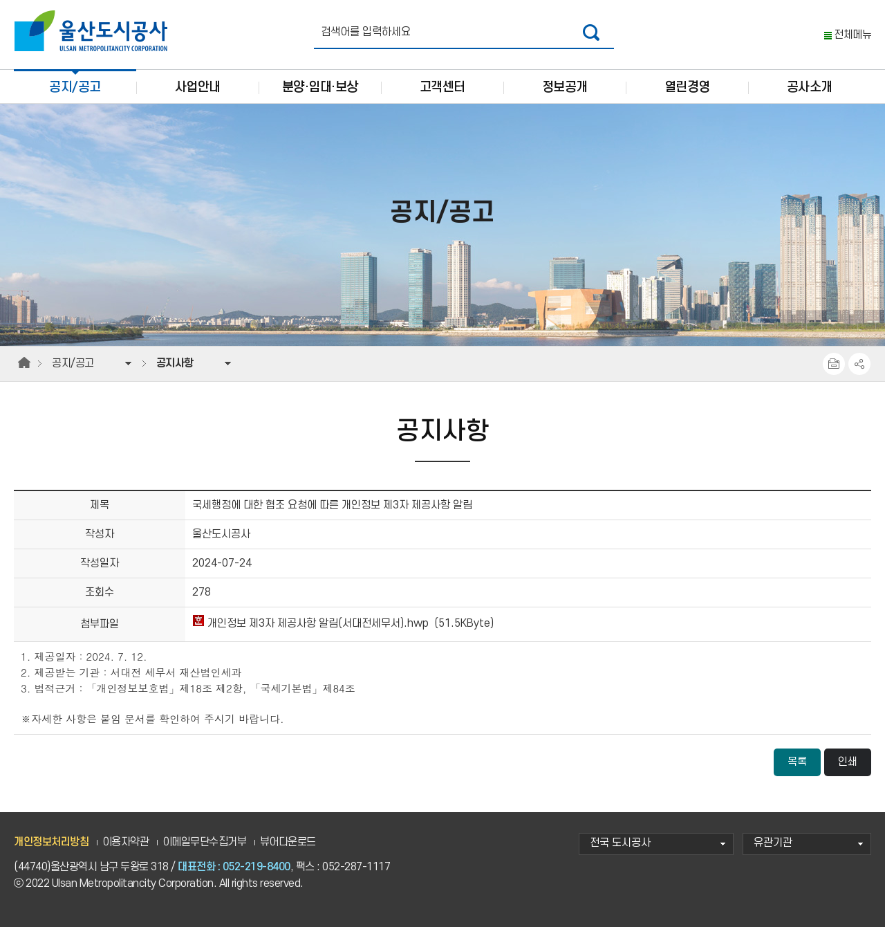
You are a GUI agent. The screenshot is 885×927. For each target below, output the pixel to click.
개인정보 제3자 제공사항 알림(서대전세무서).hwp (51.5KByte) (343, 624)
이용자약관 (125, 842)
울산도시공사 (94, 31)
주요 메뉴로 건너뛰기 (442, 0)
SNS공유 (859, 364)
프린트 (834, 364)
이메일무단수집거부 (204, 842)
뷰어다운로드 (288, 842)
